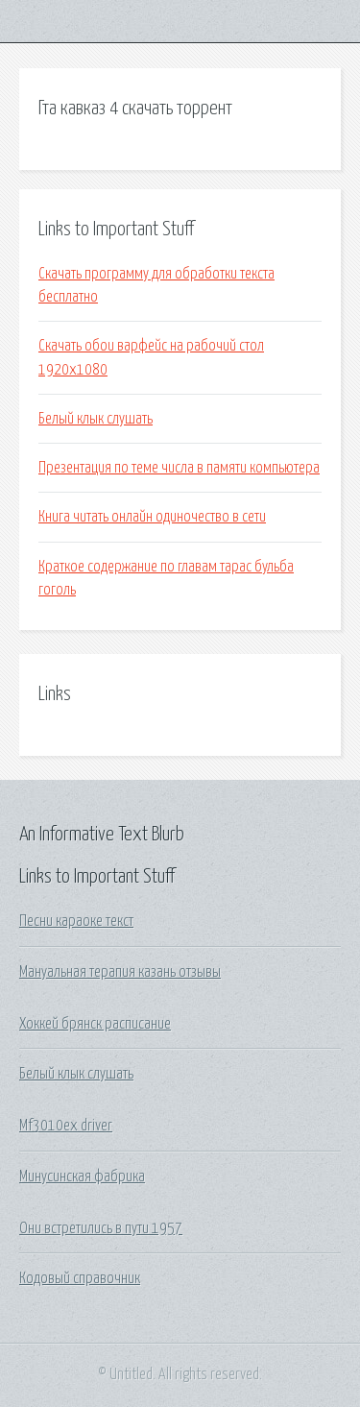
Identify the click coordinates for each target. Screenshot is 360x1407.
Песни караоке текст (76, 921)
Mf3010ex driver (65, 1125)
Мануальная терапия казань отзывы (120, 972)
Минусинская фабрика (82, 1176)
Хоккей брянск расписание (95, 1023)
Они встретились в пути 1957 (100, 1228)
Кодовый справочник (79, 1278)
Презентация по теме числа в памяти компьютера (179, 467)
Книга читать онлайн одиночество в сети (152, 516)
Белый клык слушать (95, 418)
